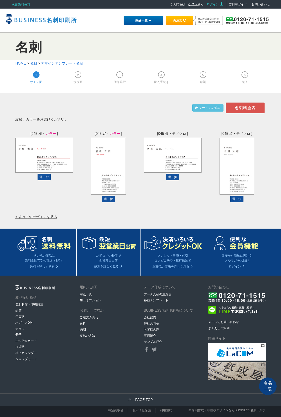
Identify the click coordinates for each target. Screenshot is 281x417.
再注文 (179, 20)
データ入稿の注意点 (157, 294)
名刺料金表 (245, 108)
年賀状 (20, 316)
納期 (83, 329)
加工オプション (90, 300)
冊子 (18, 334)
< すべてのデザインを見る (36, 217)
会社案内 (150, 317)
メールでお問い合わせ (223, 322)
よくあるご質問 (219, 328)
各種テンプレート (156, 300)
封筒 (18, 310)
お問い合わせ (261, 4)
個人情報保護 (141, 410)
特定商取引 (115, 410)
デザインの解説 (208, 108)
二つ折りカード (26, 341)
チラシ (20, 328)
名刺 (33, 63)
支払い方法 (87, 335)
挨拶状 (20, 346)
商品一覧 (143, 20)
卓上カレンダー (26, 353)
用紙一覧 (86, 294)
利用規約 (166, 410)
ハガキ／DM (23, 322)
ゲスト (193, 4)
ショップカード (26, 359)
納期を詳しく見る (108, 266)
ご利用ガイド (238, 4)
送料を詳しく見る (44, 266)
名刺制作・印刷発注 (29, 304)
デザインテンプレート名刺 (62, 63)
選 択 (44, 177)
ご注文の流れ (89, 317)
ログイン (215, 4)
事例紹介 (150, 335)
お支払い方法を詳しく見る (172, 266)
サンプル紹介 (153, 341)
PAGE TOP (140, 400)
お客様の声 (151, 329)
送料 (83, 323)
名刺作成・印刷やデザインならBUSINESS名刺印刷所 (229, 410)
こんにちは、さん (187, 4)
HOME (20, 63)
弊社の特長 (151, 323)
